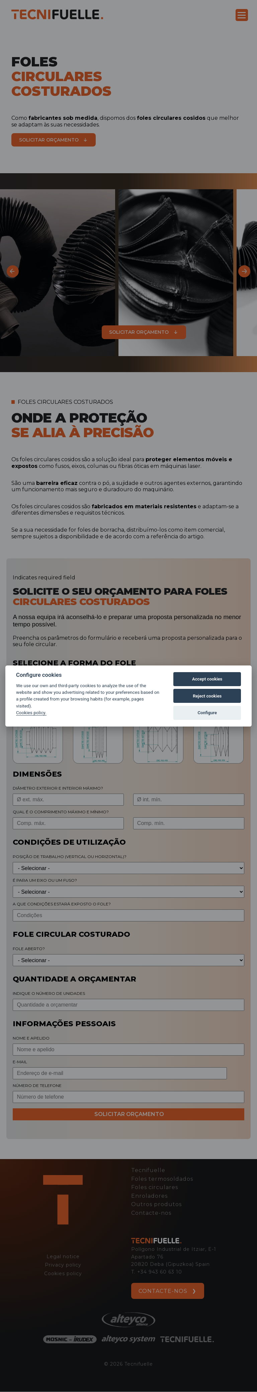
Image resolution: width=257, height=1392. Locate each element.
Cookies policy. (31, 712)
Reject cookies (207, 696)
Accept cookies (207, 678)
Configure (207, 712)
